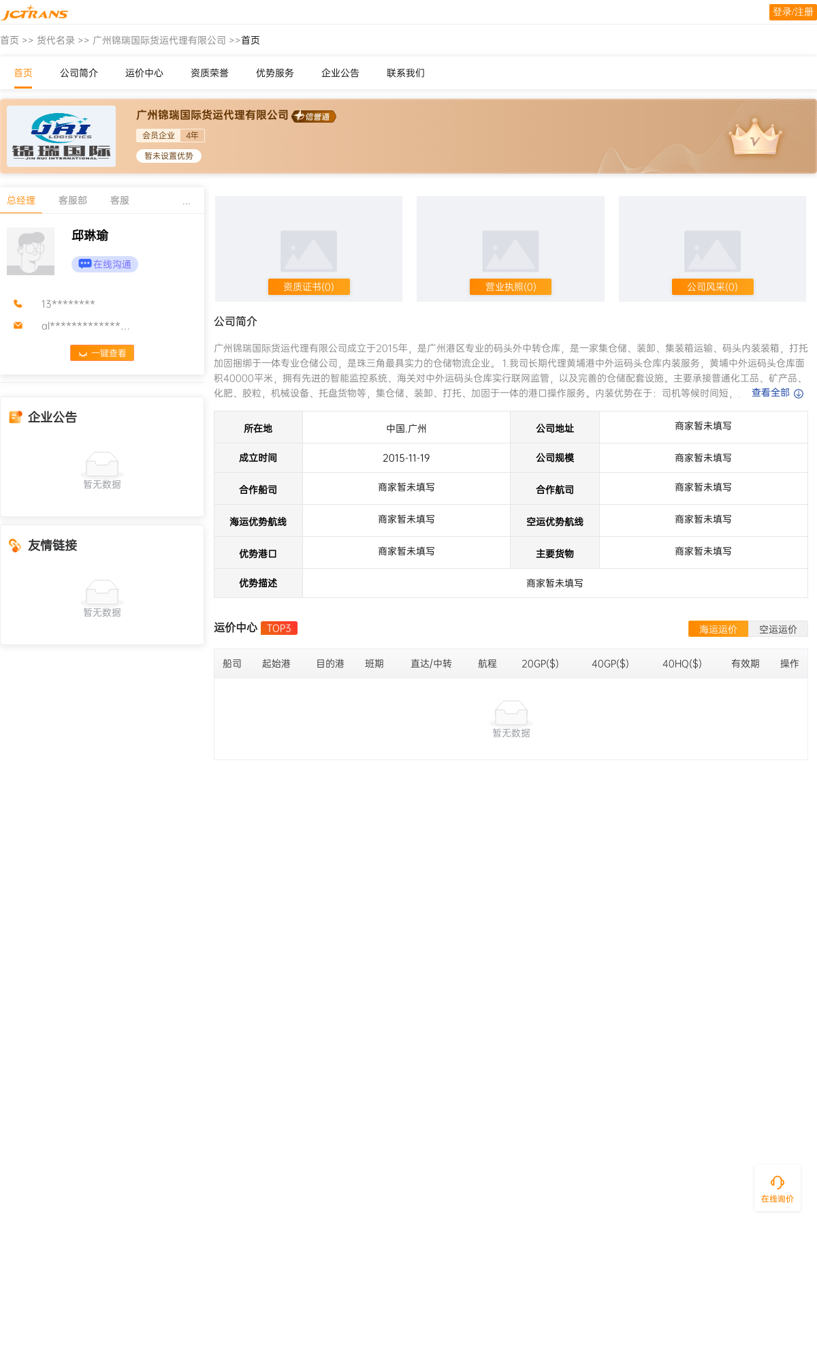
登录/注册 (793, 12)
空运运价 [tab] (778, 629)
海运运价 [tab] (718, 629)
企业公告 (340, 73)
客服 (119, 200)
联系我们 (406, 73)
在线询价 (777, 1198)
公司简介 (79, 73)
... (186, 200)
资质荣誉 (210, 73)
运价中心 (144, 73)
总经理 (21, 200)
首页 (9, 40)
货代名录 (56, 40)
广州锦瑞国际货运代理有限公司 (159, 40)
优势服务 (275, 73)
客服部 (73, 200)
